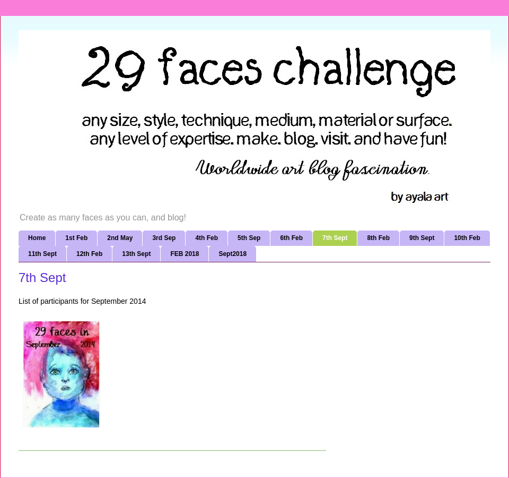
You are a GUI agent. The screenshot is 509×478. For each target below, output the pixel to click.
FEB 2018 (184, 254)
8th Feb (378, 238)
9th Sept (421, 238)
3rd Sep (163, 238)
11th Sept (42, 254)
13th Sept (136, 254)
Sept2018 (232, 254)
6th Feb (291, 238)
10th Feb (467, 238)
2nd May (120, 238)
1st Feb (76, 238)
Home (37, 238)
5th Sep (249, 238)
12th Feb (89, 254)
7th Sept (334, 238)
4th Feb (206, 238)
